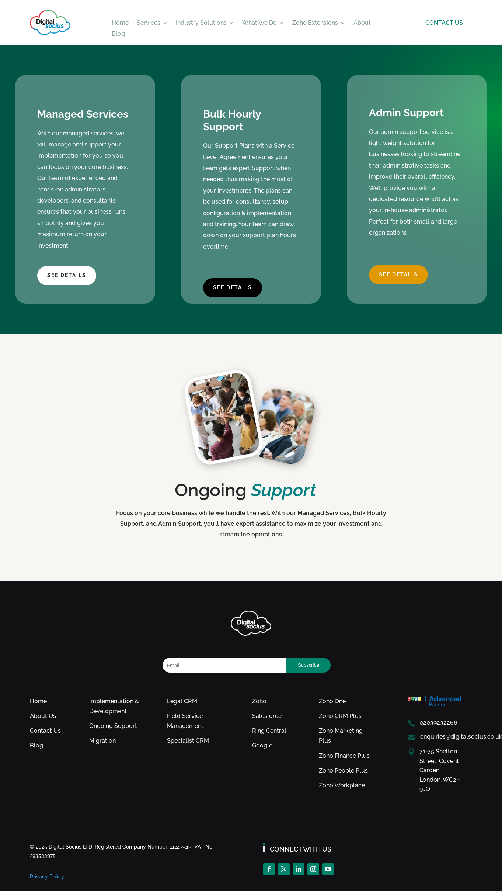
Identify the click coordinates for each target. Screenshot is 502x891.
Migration (102, 740)
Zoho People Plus (343, 770)
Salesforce (267, 715)
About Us (43, 715)
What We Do (259, 23)
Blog (118, 34)
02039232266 (438, 722)
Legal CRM (182, 701)
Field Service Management (185, 720)
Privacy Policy (47, 877)
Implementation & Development (114, 706)
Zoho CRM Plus (340, 715)
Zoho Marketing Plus (341, 735)
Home (120, 23)
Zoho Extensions (315, 23)
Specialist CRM (188, 740)
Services (148, 23)
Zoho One (332, 701)
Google (262, 745)
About (362, 23)
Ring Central (269, 730)
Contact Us (45, 730)
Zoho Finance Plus (344, 755)
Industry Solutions (201, 23)
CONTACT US (444, 22)
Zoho (259, 701)
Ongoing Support (113, 725)
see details (66, 275)
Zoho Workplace (342, 785)
